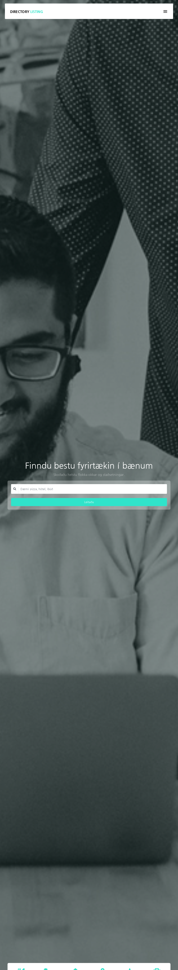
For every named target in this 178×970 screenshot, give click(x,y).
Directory (26, 12)
